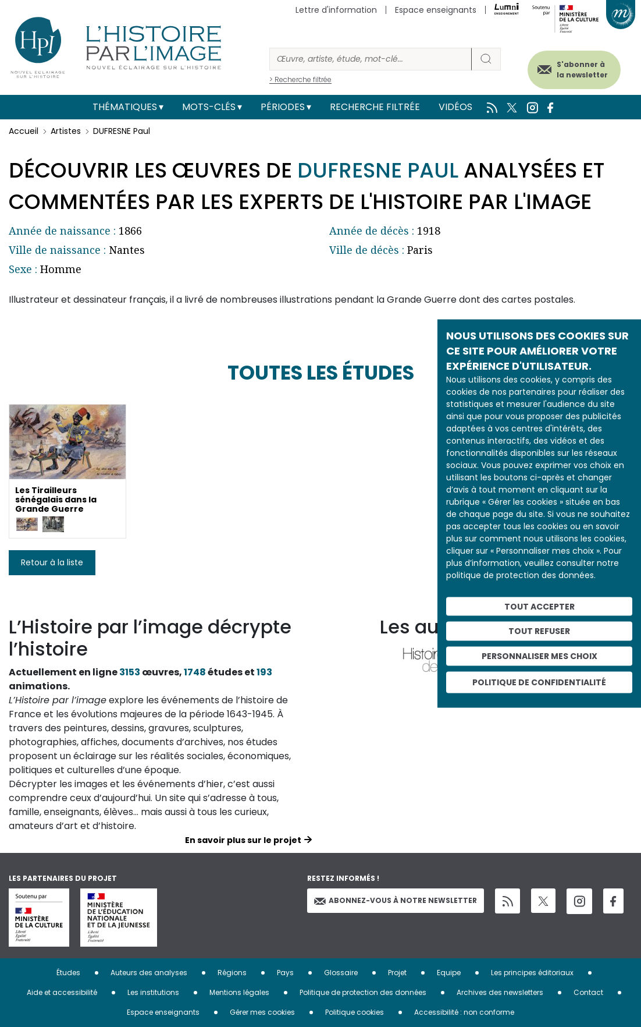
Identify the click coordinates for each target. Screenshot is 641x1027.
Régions (232, 973)
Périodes (283, 107)
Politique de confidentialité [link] (539, 682)
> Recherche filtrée (300, 79)
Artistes (66, 131)
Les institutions (153, 992)
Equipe (449, 973)
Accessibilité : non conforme (464, 1012)
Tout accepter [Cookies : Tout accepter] (539, 606)
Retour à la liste (52, 562)
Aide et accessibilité (62, 992)
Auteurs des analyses (149, 973)
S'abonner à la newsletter (576, 68)
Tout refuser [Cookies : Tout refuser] (539, 631)
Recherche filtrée (375, 107)
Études (68, 973)
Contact (588, 992)
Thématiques (124, 107)
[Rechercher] (370, 59)
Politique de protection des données (363, 992)
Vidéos (455, 107)
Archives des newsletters (500, 992)
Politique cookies (354, 1012)
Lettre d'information (336, 10)
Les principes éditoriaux (532, 973)
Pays (285, 973)
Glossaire (341, 973)
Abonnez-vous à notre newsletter (395, 900)
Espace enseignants (435, 10)
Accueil (23, 131)
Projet (397, 973)
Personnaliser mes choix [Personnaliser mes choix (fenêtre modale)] (539, 656)
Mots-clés (209, 107)
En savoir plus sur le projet (243, 840)
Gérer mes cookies (262, 1012)
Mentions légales (239, 992)
